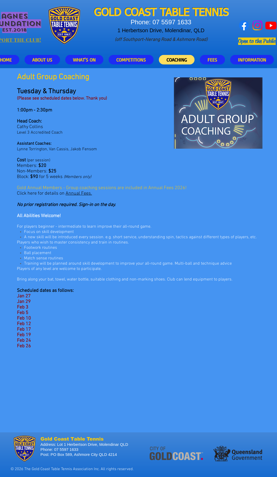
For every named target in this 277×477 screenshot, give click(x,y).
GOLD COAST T (129, 13)
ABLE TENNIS (196, 13)
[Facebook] (244, 25)
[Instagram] (257, 25)
